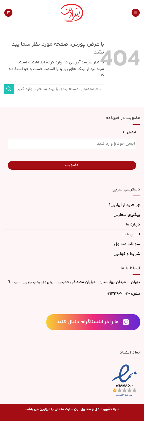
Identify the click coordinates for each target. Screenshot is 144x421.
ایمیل (129, 132)
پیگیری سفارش (127, 215)
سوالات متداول (127, 244)
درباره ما (133, 224)
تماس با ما (131, 234)
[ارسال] (9, 89)
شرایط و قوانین (127, 254)
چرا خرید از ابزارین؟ (124, 205)
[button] (136, 13)
